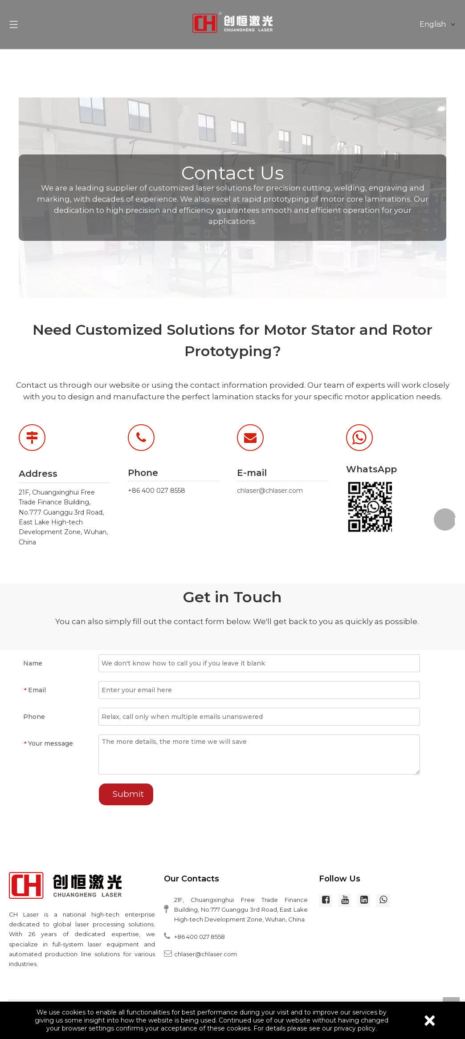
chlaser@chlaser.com (270, 491)
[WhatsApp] (373, 506)
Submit (128, 794)
